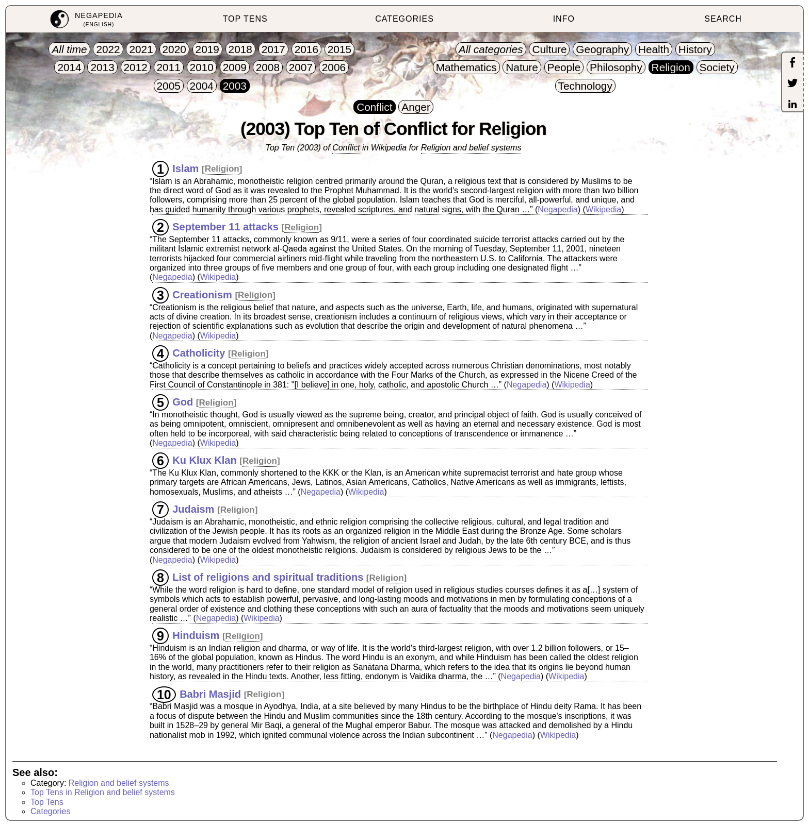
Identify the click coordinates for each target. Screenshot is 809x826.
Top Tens (46, 802)
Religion (222, 169)
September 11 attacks (225, 226)
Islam (185, 168)
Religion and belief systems (471, 147)
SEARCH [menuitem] (723, 18)
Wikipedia (603, 209)
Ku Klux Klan (204, 460)
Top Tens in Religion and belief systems (102, 792)
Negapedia (557, 209)
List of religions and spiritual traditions (267, 577)
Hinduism (195, 635)
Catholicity (198, 353)
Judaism (193, 509)
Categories (50, 811)
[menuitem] (86, 19)
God (182, 402)
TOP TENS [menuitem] (245, 18)
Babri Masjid (210, 693)
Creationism (202, 294)
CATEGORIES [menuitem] (404, 18)
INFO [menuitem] (564, 18)
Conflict (346, 147)
